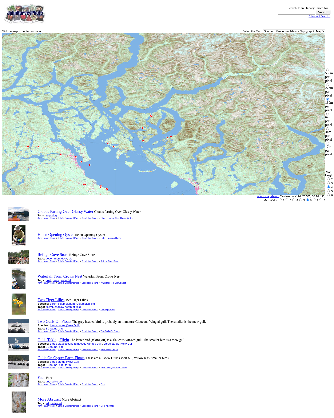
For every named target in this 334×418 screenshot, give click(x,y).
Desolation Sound (89, 218)
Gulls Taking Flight (109, 349)
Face (103, 384)
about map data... (268, 196)
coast (56, 280)
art (47, 381)
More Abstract (107, 406)
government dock (56, 258)
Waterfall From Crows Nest (113, 283)
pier (71, 258)
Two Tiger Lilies (107, 309)
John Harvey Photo (47, 218)
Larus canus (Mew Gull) (65, 325)
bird (61, 328)
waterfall (66, 280)
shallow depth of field (68, 306)
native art (56, 381)
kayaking (51, 215)
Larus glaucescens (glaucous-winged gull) (76, 343)
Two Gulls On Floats (109, 331)
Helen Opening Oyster (111, 238)
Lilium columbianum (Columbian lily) (72, 303)
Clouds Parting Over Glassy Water (117, 218)
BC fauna (51, 328)
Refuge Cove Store (110, 261)
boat (48, 280)
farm (68, 364)
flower (49, 306)
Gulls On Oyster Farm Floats (114, 367)
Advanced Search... (319, 16)
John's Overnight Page (68, 218)
